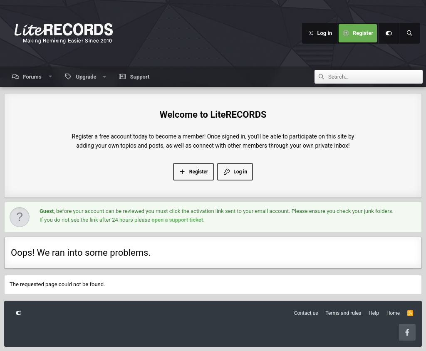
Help (374, 313)
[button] (50, 76)
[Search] (409, 33)
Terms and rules (344, 313)
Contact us (306, 313)
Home (393, 313)
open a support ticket (177, 220)
